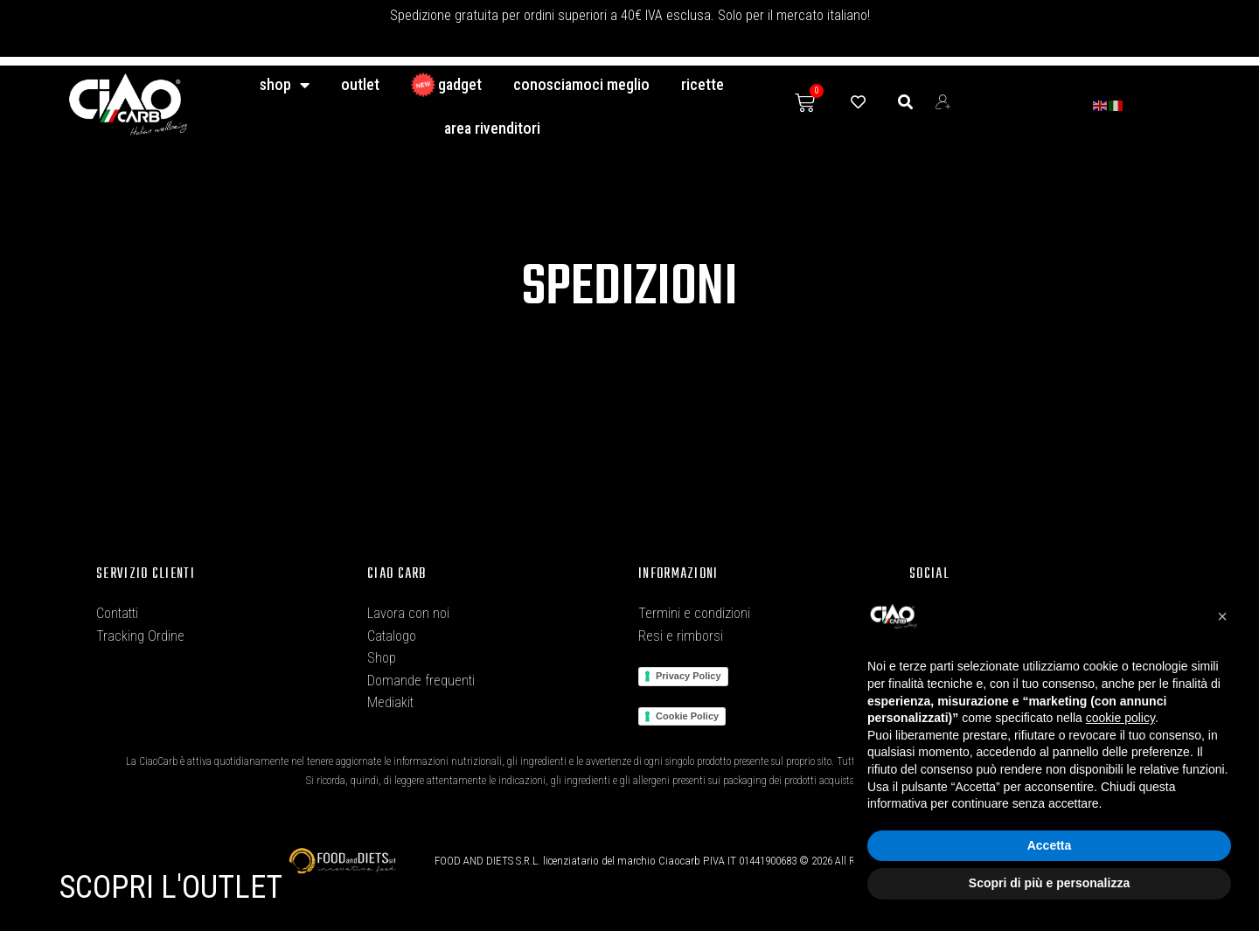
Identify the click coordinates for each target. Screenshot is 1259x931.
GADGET (446, 85)
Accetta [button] (1049, 845)
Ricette (702, 84)
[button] (1222, 616)
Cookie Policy (687, 716)
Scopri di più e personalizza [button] (1049, 883)
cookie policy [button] (1120, 718)
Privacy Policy (688, 675)
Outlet (360, 84)
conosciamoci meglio (581, 84)
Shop (285, 84)
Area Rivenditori (492, 128)
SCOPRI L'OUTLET (170, 887)
